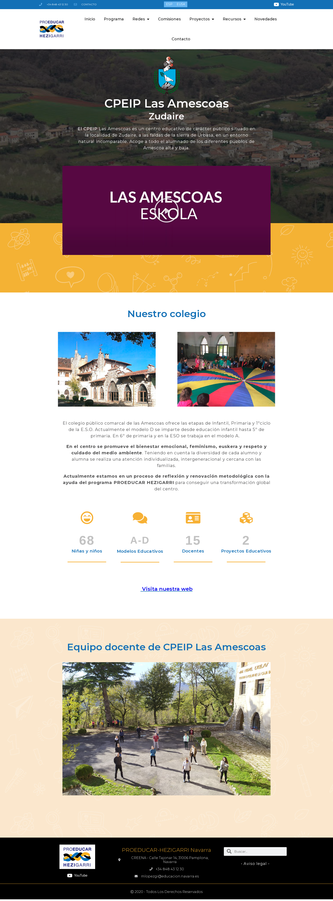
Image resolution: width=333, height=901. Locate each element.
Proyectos (201, 19)
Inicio (90, 19)
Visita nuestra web (167, 589)
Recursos (234, 19)
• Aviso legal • (255, 863)
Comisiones (169, 19)
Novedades (265, 19)
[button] (166, 210)
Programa (114, 19)
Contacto (181, 39)
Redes (141, 19)
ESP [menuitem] (169, 4)
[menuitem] (169, 4)
